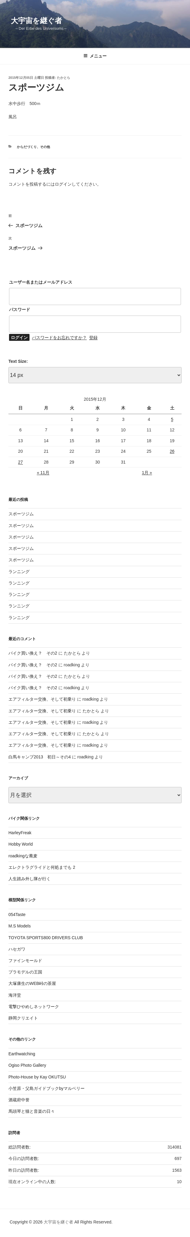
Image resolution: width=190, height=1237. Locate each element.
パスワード (19, 309)
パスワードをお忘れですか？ (59, 337)
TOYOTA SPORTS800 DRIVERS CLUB (45, 937)
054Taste (17, 914)
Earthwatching (21, 1053)
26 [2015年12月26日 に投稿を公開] (172, 451)
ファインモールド (25, 960)
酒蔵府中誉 (19, 1099)
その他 (45, 147)
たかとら (63, 77)
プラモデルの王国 (25, 972)
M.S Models (19, 926)
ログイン (63, 184)
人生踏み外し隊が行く (29, 878)
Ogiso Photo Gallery (27, 1065)
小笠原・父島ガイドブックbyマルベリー (46, 1088)
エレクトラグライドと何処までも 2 (41, 867)
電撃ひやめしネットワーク (33, 1006)
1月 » (147, 472)
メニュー (95, 56)
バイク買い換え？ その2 (32, 653)
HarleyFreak (19, 832)
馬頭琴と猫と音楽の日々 (31, 1111)
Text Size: (18, 361)
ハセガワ (16, 949)
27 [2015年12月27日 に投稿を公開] (20, 462)
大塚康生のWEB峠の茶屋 (32, 983)
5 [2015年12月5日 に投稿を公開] (172, 419)
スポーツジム (21, 513)
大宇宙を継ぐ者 (36, 21)
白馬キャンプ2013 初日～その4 (39, 756)
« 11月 (43, 472)
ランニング (19, 571)
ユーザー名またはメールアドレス (40, 282)
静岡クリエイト (23, 1018)
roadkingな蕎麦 (22, 855)
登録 (93, 337)
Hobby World (20, 844)
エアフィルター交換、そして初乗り (42, 699)
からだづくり (27, 147)
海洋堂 (14, 995)
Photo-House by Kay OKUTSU (37, 1077)
